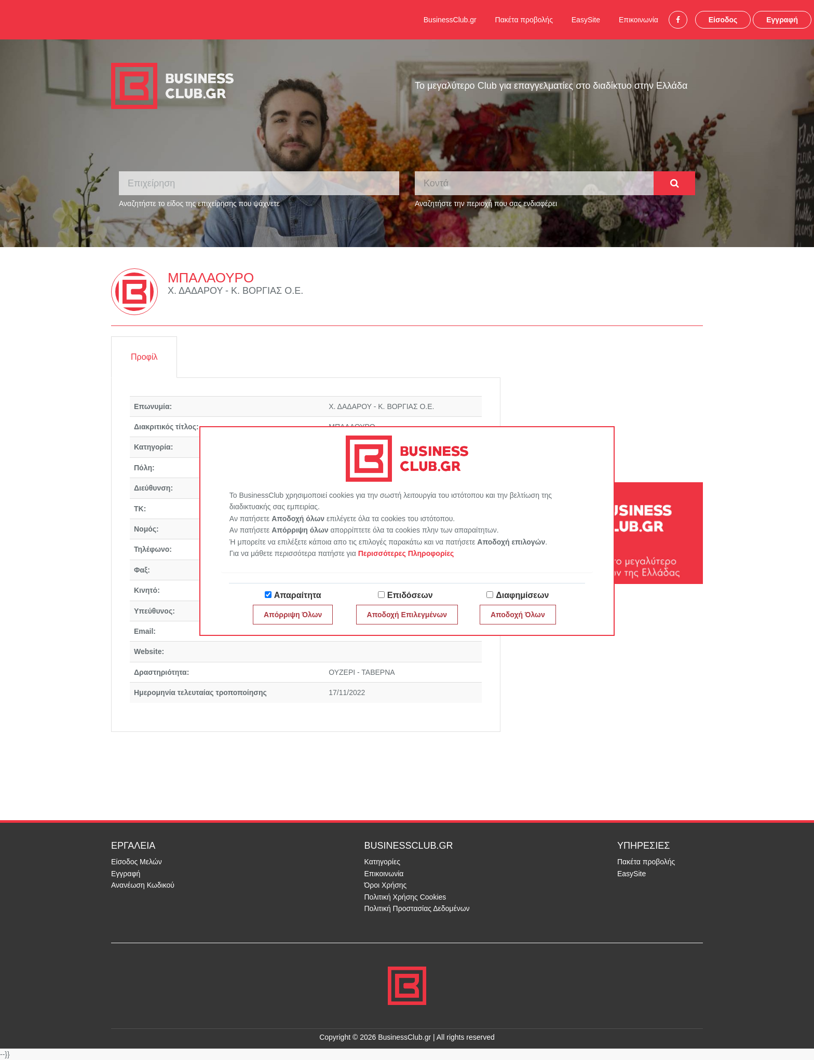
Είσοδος (723, 20)
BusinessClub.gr (450, 20)
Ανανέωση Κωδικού (142, 885)
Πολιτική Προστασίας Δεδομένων (417, 908)
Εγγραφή (782, 20)
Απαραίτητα (297, 595)
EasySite (586, 20)
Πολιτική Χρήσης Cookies (405, 897)
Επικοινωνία (638, 20)
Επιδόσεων (410, 595)
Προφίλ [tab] (144, 356)
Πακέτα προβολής (524, 20)
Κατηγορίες (382, 862)
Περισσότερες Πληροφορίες (406, 553)
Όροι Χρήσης (385, 885)
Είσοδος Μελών (136, 862)
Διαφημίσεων (522, 595)
